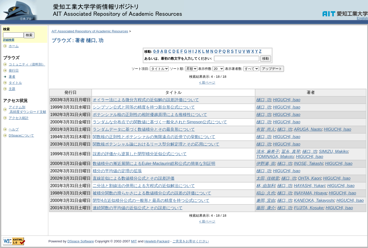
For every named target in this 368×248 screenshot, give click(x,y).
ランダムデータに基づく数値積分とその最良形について (144, 129)
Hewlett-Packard (156, 241)
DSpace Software (80, 241)
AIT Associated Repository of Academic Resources (90, 31)
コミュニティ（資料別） (27, 64)
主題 (12, 89)
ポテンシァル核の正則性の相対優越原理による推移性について (150, 114)
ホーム (14, 46)
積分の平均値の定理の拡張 (117, 171)
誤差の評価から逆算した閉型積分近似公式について (140, 154)
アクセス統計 (19, 118)
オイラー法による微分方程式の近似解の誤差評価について (146, 100)
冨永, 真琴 (290, 151)
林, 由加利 (265, 186)
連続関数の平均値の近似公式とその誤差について (138, 208)
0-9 (156, 51)
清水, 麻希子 (267, 151)
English (362, 18)
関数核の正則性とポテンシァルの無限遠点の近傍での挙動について (154, 137)
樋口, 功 (263, 100)
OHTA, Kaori (309, 178)
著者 (12, 77)
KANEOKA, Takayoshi (314, 200)
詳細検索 (8, 39)
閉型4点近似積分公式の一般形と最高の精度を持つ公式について (151, 200)
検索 (6, 29)
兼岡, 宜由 (265, 200)
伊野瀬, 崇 (265, 163)
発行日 (14, 70)
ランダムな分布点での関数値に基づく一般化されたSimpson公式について (160, 122)
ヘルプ (14, 129)
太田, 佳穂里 (267, 178)
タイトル (15, 83)
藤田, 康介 (265, 208)
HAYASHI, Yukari (309, 186)
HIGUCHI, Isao (286, 100)
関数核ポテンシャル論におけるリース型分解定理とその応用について (156, 144)
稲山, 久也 (265, 193)
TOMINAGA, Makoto (274, 156)
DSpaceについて (21, 135)
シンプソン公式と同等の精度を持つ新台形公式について (144, 107)
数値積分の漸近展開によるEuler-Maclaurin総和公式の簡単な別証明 (154, 163)
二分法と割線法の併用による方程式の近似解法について (144, 186)
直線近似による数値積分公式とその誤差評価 (133, 178)
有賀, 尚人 (265, 129)
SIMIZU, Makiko (333, 151)
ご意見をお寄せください (190, 241)
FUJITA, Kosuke (308, 208)
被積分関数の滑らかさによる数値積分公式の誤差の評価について (152, 193)
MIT (134, 241)
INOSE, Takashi (308, 163)
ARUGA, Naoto (308, 129)
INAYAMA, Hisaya (310, 193)
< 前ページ (207, 82)
